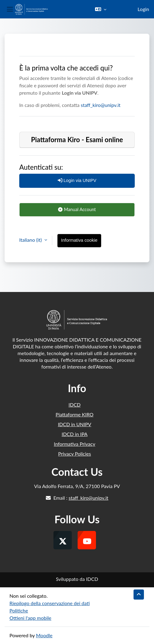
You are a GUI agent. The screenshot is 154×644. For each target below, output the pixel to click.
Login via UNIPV (77, 180)
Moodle (44, 635)
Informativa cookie (79, 240)
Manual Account (77, 209)
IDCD (74, 404)
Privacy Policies (74, 453)
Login (143, 9)
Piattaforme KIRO (75, 414)
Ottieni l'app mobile (30, 618)
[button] (100, 9)
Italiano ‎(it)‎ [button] (31, 240)
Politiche (18, 610)
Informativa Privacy (74, 444)
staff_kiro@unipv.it (100, 105)
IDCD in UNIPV (74, 424)
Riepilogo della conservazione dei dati (49, 603)
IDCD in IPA (75, 434)
